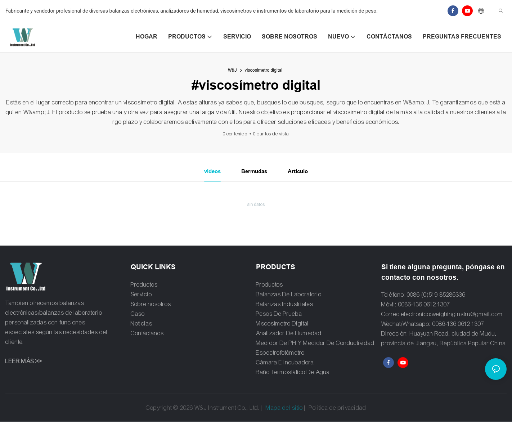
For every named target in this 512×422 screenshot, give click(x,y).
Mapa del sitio (284, 408)
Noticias (141, 324)
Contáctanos (147, 333)
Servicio (141, 294)
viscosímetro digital (264, 70)
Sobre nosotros (151, 304)
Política (318, 408)
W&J (232, 70)
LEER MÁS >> (23, 361)
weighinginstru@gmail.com (467, 315)
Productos (144, 285)
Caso (138, 314)
